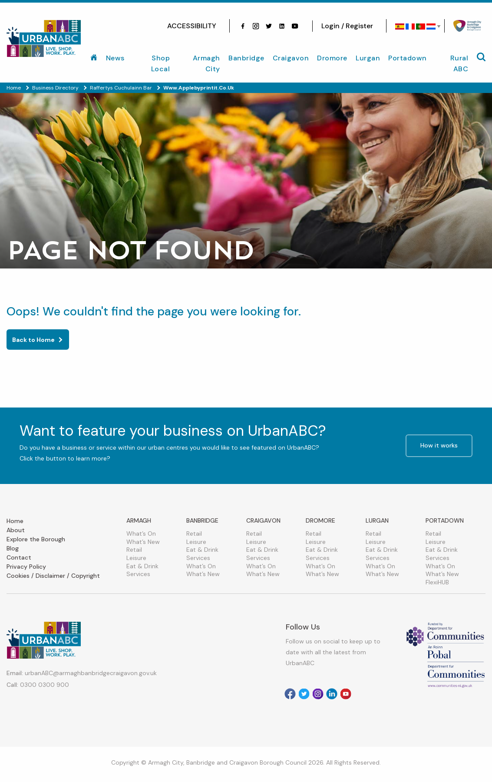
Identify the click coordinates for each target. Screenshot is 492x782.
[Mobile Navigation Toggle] (481, 57)
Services (138, 574)
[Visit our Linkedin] (331, 693)
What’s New (143, 542)
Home (15, 521)
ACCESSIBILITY (191, 25)
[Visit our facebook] (242, 26)
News (115, 58)
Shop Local (160, 63)
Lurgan (368, 58)
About (16, 530)
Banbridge (246, 58)
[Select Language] (415, 26)
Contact (19, 557)
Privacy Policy (26, 566)
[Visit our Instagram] (255, 26)
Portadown (407, 58)
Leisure (136, 558)
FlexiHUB (437, 582)
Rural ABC (459, 63)
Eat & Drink (142, 566)
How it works (439, 445)
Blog (13, 548)
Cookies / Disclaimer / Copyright (53, 576)
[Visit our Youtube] (295, 26)
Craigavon (291, 58)
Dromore (332, 58)
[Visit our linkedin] (281, 26)
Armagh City (206, 63)
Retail (134, 549)
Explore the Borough (36, 539)
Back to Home (33, 340)
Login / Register (347, 25)
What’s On (141, 533)
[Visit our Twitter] (268, 26)
